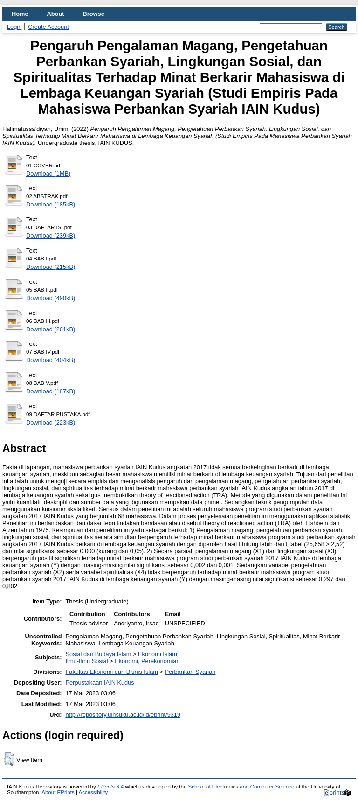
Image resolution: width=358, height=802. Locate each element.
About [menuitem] (55, 13)
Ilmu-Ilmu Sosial (87, 661)
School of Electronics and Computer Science (241, 786)
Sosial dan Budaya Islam (98, 654)
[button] (9, 759)
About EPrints (57, 792)
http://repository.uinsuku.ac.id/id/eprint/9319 (123, 714)
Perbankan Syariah (190, 671)
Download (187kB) (50, 391)
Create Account (48, 26)
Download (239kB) (50, 235)
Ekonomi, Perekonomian (147, 661)
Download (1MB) (48, 173)
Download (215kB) (50, 266)
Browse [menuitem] (93, 13)
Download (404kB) (50, 359)
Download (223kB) (50, 422)
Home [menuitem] (20, 13)
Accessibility (93, 792)
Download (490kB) (50, 298)
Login (14, 26)
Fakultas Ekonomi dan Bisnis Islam (112, 671)
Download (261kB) (50, 329)
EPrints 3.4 (110, 786)
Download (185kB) (50, 204)
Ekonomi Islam (157, 654)
